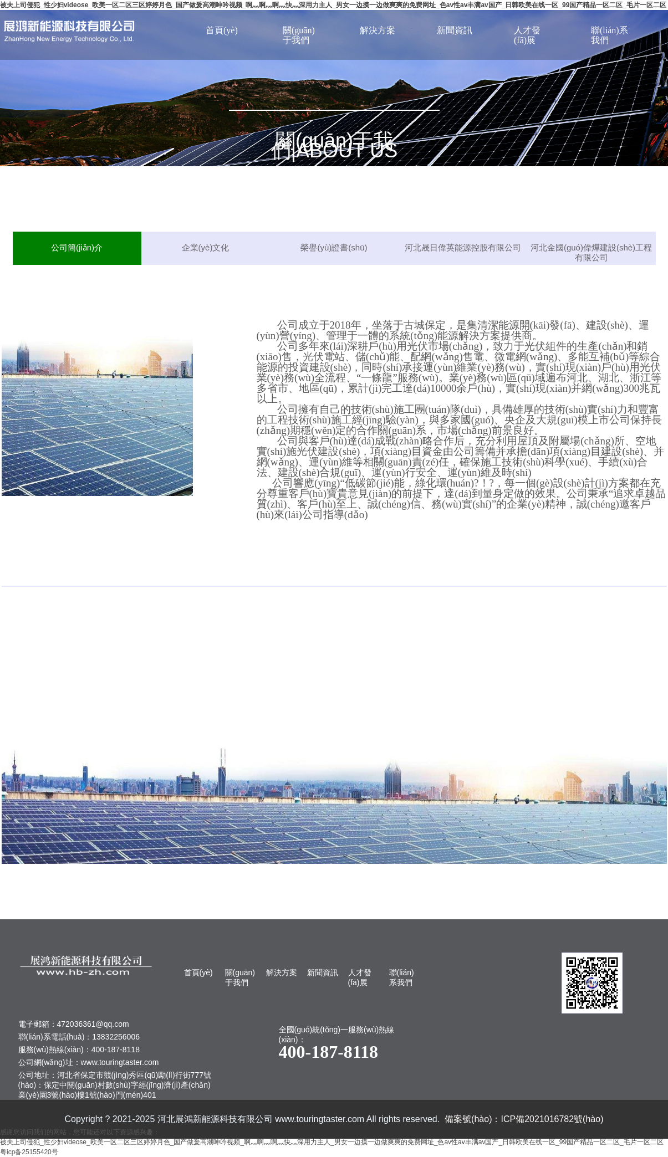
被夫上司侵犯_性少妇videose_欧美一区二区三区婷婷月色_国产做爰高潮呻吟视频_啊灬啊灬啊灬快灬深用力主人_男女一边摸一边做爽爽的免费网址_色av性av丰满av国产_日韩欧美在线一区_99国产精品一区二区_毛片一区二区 (333, 5)
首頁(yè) (222, 30)
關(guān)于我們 (299, 35)
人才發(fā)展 (527, 35)
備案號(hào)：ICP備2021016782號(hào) (524, 1119)
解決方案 (377, 30)
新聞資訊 (454, 30)
